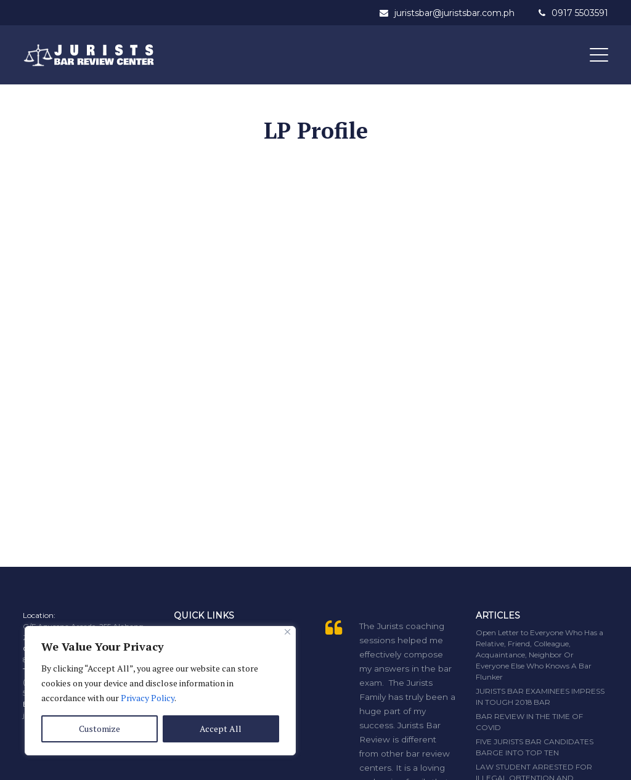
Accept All (221, 728)
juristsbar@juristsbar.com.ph (454, 12)
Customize (99, 728)
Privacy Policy (147, 698)
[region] (160, 690)
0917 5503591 (580, 12)
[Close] (287, 632)
